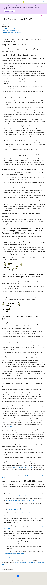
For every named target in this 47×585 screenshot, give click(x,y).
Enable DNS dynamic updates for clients (25, 505)
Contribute (25, 579)
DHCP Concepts (8, 15)
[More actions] (44, 15)
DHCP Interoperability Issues (28, 15)
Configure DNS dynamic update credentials (22, 467)
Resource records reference (28, 512)
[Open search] (41, 2)
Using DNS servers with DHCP (9, 28)
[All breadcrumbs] (3, 15)
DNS (19, 512)
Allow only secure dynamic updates (27, 500)
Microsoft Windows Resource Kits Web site (14, 553)
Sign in (44, 1)
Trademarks (24, 581)
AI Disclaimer (5, 579)
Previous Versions (13, 579)
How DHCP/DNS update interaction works (11, 30)
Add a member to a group (25, 380)
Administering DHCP (17, 15)
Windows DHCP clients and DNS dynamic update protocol (14, 34)
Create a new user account (31, 475)
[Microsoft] (23, 2)
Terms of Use (18, 581)
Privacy (30, 579)
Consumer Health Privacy (8, 581)
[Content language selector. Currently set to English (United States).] (9, 576)
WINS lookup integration (39, 540)
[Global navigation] (1, 2)
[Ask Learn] (41, 15)
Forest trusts (9, 426)
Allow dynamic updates (11, 500)
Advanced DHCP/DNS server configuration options (13, 32)
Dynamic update (23, 495)
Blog (19, 579)
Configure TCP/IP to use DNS (16, 509)
